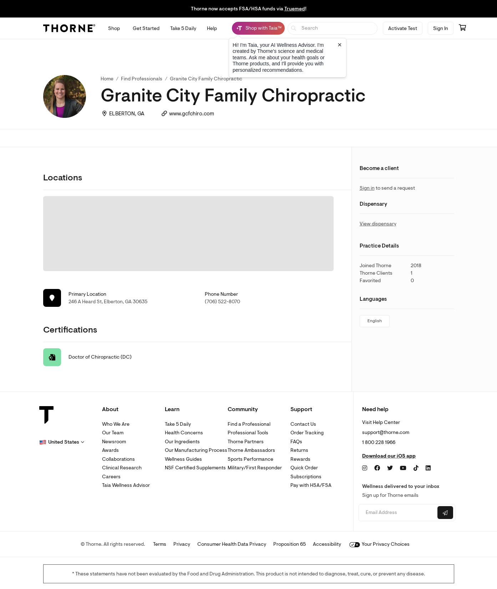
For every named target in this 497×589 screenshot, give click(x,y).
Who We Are (116, 424)
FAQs (296, 442)
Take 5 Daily (178, 424)
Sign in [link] (367, 188)
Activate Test (402, 28)
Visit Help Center (381, 422)
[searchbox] (333, 28)
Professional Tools (248, 433)
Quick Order (304, 468)
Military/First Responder (255, 468)
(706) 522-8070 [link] (222, 302)
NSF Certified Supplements (195, 468)
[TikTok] (416, 468)
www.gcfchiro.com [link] (191, 113)
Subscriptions (305, 477)
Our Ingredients (182, 442)
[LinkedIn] (428, 468)
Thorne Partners (246, 442)
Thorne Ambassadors (251, 450)
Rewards (300, 459)
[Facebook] (377, 468)
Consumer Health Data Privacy (231, 544)
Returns (299, 450)
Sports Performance (250, 459)
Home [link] (107, 79)
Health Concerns (184, 433)
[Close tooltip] (339, 44)
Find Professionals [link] (141, 79)
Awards (110, 450)
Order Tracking (307, 433)
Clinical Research (122, 468)
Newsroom (114, 442)
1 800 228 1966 (378, 442)
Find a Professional (249, 424)
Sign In (440, 28)
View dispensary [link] (378, 224)
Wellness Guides (183, 459)
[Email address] (397, 512)
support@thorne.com (385, 432)
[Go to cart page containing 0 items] (462, 28)
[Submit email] (445, 512)
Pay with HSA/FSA (310, 485)
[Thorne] (69, 28)
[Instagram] (364, 468)
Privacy (181, 544)
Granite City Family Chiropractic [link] (206, 79)
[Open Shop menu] (114, 28)
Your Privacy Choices (379, 544)
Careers (111, 477)
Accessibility (327, 544)
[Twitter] (390, 468)
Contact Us (303, 424)
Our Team (112, 433)
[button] (61, 442)
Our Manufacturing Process (196, 450)
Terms (159, 544)
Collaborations (118, 459)
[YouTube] (403, 468)
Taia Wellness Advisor (126, 485)
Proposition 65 (289, 544)
